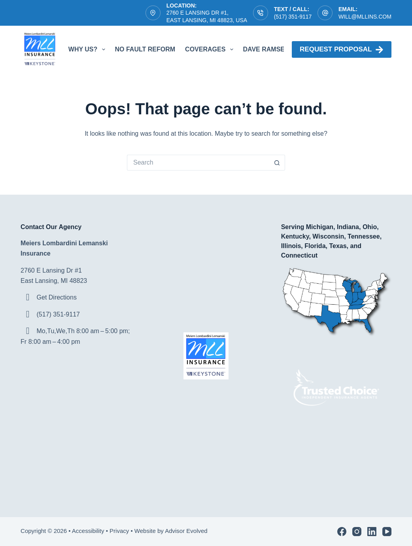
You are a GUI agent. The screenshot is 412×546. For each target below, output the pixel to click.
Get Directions (57, 297)
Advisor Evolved (187, 530)
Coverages (210, 49)
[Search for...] (198, 163)
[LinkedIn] (371, 531)
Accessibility (88, 530)
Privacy (119, 530)
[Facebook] (341, 531)
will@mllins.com (364, 16)
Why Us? (88, 49)
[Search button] (277, 163)
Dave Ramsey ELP (273, 49)
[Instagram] (356, 531)
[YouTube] (386, 531)
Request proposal (342, 50)
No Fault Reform (145, 49)
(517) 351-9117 (293, 16)
